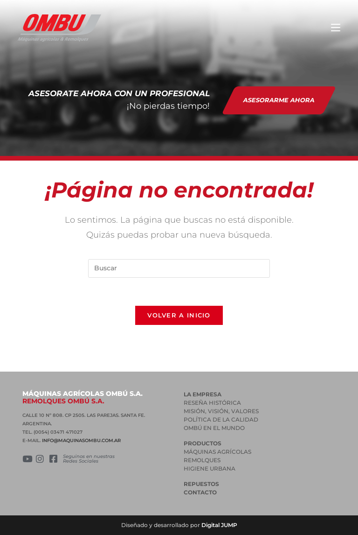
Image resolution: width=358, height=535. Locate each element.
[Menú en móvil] (335, 27)
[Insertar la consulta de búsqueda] (179, 268)
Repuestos (201, 483)
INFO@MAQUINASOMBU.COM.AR (81, 440)
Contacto (200, 492)
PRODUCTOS (202, 443)
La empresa (202, 394)
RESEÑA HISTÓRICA (212, 402)
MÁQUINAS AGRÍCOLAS (217, 451)
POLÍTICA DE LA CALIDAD (221, 419)
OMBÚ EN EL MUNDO (214, 427)
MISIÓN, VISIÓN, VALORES (221, 411)
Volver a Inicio (179, 315)
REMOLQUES (202, 460)
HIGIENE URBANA (209, 468)
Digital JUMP (219, 524)
